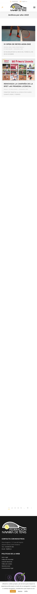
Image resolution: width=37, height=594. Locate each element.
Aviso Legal (5, 557)
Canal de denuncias (7, 561)
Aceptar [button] (13, 591)
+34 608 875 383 (9, 547)
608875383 (14, 1)
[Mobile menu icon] (34, 7)
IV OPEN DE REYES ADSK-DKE (17, 44)
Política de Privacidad (7, 559)
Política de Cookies (7, 564)
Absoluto (6, 47)
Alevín (10, 47)
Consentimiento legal (7, 568)
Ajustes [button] (20, 591)
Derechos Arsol (6, 566)
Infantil (17, 47)
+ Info (26, 591)
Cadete (13, 47)
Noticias (21, 47)
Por (8, 49)
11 (27, 508)
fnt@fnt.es (23, 1)
